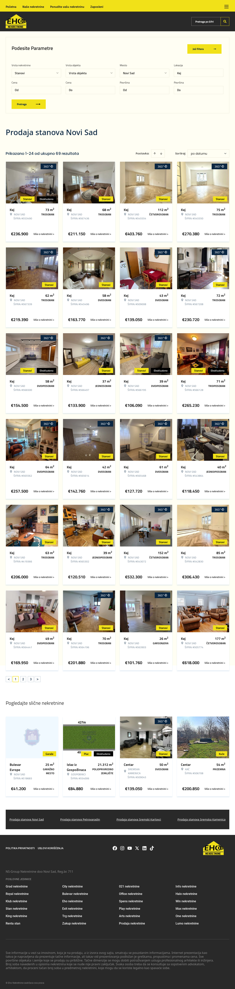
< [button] (9, 678)
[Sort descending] (161, 152)
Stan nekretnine (16, 907)
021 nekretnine (129, 885)
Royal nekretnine (17, 892)
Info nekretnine (186, 885)
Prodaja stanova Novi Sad (26, 818)
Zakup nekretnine (74, 922)
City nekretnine (72, 885)
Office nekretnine (130, 892)
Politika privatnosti (20, 846)
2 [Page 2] (23, 678)
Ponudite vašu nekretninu (67, 6)
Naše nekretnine (33, 6)
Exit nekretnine (72, 907)
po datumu (199, 152)
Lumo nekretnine (187, 922)
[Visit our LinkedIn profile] (144, 847)
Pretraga (28, 103)
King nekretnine (16, 915)
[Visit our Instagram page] (122, 847)
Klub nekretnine (16, 900)
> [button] (37, 678)
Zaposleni (96, 6)
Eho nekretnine (72, 900)
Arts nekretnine (129, 915)
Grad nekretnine (17, 885)
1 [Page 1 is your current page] (15, 678)
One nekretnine (186, 915)
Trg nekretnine (72, 915)
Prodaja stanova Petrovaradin (80, 818)
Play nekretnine (129, 907)
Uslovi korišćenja (50, 846)
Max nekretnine (186, 907)
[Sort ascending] (155, 152)
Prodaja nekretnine (132, 922)
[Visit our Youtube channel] (129, 847)
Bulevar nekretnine (75, 892)
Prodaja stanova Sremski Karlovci (139, 818)
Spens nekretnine (131, 900)
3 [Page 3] (31, 678)
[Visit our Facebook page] (115, 847)
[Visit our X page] (137, 847)
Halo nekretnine (186, 892)
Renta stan (13, 922)
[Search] (225, 21)
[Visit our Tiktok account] (152, 847)
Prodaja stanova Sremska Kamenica (201, 818)
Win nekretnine (186, 900)
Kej (179, 71)
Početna (11, 6)
